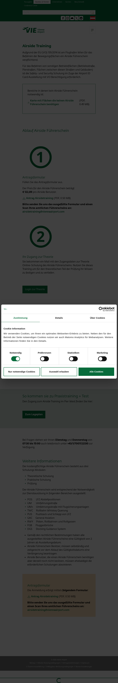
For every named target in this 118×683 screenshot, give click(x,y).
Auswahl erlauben (59, 371)
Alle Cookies (96, 371)
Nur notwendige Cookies (21, 371)
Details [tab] (59, 317)
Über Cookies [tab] (97, 317)
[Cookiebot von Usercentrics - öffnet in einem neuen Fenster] (101, 309)
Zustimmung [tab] (21, 317)
